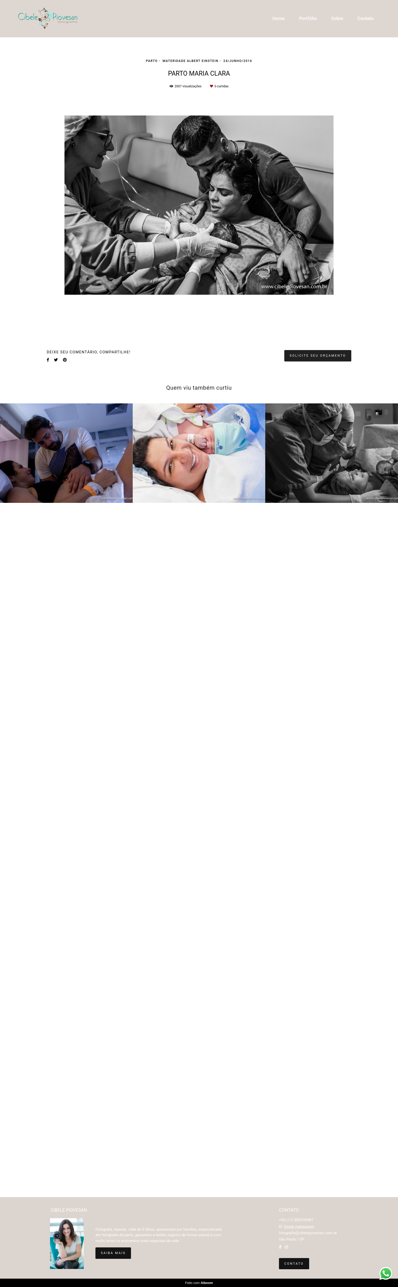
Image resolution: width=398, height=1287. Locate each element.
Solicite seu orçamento (318, 355)
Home (278, 18)
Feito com (199, 1283)
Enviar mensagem (299, 1227)
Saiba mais (113, 1253)
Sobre (337, 18)
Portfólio (308, 18)
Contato (365, 18)
